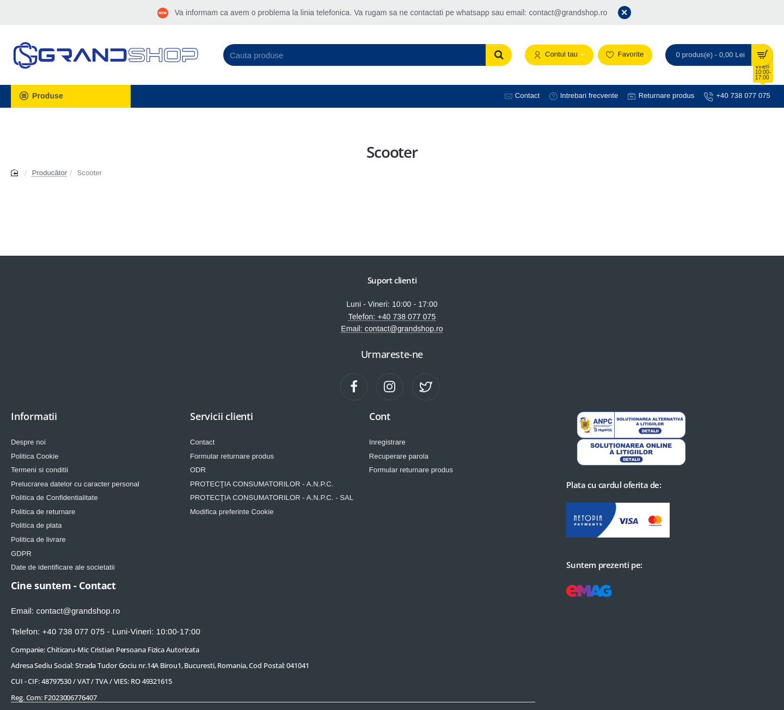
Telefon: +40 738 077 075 (392, 316)
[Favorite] (625, 55)
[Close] (624, 12)
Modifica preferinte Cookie (232, 512)
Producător (50, 173)
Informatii (34, 416)
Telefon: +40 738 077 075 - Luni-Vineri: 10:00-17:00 (105, 631)
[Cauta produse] (499, 55)
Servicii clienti (221, 416)
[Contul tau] (559, 55)
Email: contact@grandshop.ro (392, 328)
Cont (379, 416)
